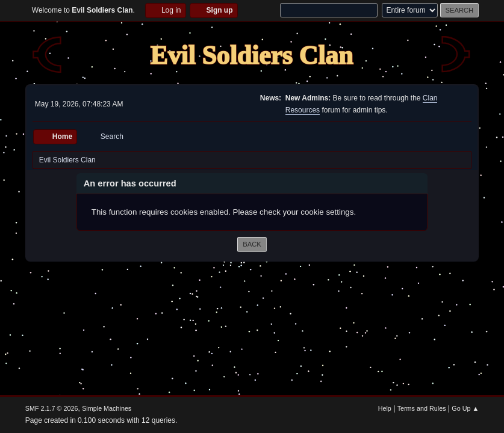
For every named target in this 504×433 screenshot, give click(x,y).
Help (384, 408)
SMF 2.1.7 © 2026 (51, 408)
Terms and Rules (421, 408)
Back (252, 244)
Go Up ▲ (465, 408)
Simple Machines (106, 408)
